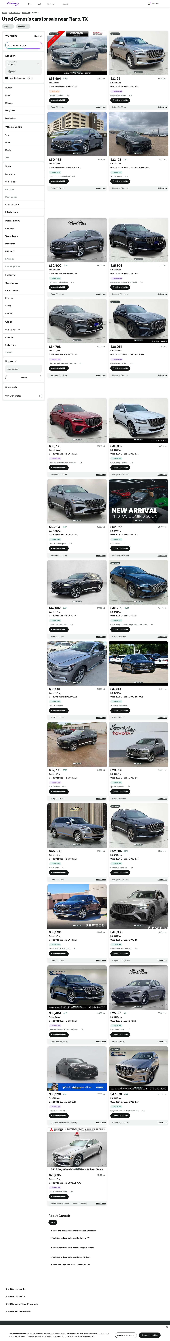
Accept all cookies (150, 1335)
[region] (85, 1333)
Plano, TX (26, 12)
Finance (65, 4)
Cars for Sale (14, 12)
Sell (39, 4)
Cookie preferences (126, 1335)
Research (51, 4)
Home (4, 12)
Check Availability (58, 100)
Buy (29, 4)
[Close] (167, 1327)
